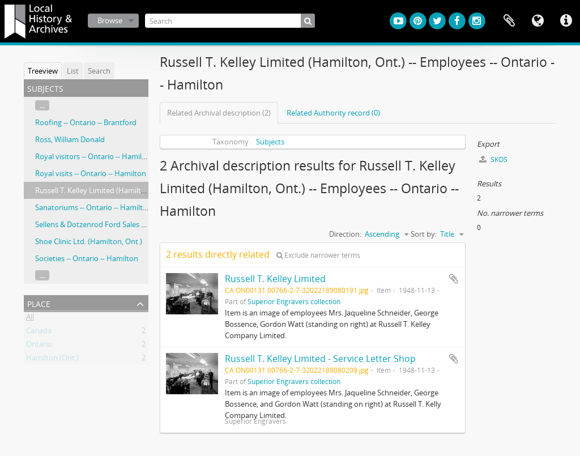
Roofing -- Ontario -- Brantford (86, 122)
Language (537, 21)
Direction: (345, 234)
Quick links (566, 21)
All (30, 319)
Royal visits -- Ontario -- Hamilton (90, 173)
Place (38, 302)
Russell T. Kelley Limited (275, 278)
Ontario (39, 346)
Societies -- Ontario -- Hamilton (86, 258)
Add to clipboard (453, 278)
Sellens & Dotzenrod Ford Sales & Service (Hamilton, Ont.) (131, 224)
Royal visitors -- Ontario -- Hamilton (94, 156)
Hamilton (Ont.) (52, 360)
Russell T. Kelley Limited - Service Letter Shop (320, 358)
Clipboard (509, 21)
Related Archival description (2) (219, 113)
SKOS (493, 159)
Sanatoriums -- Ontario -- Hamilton (93, 207)
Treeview (43, 71)
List (73, 71)
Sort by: (424, 234)
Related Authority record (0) (333, 113)
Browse (109, 20)
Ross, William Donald (70, 139)
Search (99, 71)
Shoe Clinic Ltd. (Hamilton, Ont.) (88, 241)
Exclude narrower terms (318, 255)
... (42, 105)
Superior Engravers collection (294, 301)
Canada (39, 332)
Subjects (270, 142)
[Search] (230, 21)
